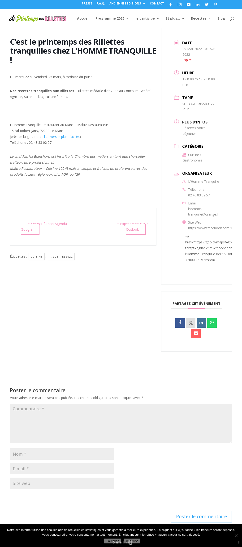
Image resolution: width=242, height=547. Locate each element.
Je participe (145, 19)
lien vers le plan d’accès (62, 136)
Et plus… (173, 19)
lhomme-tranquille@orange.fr (203, 212)
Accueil (83, 19)
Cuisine (36, 256)
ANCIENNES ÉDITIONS (125, 3)
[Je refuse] (236, 535)
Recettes (199, 19)
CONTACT (157, 3)
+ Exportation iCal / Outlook (132, 226)
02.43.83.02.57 (199, 195)
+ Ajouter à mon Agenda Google (44, 226)
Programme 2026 (109, 19)
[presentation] (42, 500)
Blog (221, 19)
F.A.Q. (100, 3)
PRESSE (87, 3)
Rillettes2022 (61, 256)
